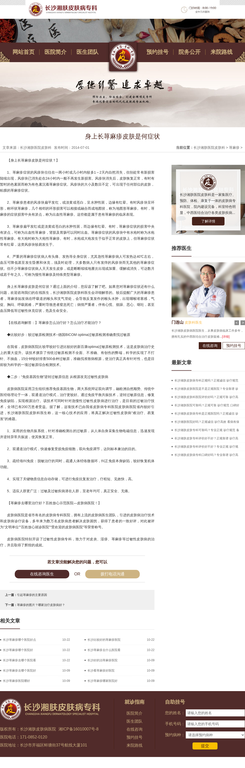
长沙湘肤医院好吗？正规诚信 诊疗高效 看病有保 (206, 422)
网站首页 (23, 52)
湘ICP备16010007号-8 (78, 729)
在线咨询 (208, 345)
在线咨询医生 (42, 574)
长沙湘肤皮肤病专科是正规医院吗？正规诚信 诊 (206, 413)
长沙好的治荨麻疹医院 (103, 660)
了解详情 (208, 221)
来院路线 (221, 52)
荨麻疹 (234, 148)
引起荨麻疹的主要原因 (32, 595)
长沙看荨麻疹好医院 (101, 670)
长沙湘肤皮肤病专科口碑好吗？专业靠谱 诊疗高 (206, 455)
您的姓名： (175, 713)
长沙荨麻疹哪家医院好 (103, 681)
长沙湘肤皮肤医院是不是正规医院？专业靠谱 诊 (206, 389)
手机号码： (175, 724)
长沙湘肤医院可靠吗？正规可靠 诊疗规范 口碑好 (206, 405)
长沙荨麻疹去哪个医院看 (19, 660)
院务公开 (189, 52)
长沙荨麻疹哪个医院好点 (19, 640)
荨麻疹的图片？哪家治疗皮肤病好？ (41, 605)
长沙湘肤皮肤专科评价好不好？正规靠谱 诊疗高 (206, 438)
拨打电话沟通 (112, 574)
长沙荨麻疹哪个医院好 (18, 650)
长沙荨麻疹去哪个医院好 (19, 670)
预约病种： (175, 735)
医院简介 (55, 52)
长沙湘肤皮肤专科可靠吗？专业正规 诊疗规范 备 (206, 430)
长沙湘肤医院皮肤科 (209, 148)
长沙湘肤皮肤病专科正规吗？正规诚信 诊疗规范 (206, 380)
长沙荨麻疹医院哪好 (16, 681)
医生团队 (87, 52)
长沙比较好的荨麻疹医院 (104, 640)
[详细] (224, 336)
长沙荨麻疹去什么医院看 (104, 650)
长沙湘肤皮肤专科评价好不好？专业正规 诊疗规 (206, 446)
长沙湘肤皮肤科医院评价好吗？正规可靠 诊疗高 (206, 397)
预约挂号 (157, 52)
